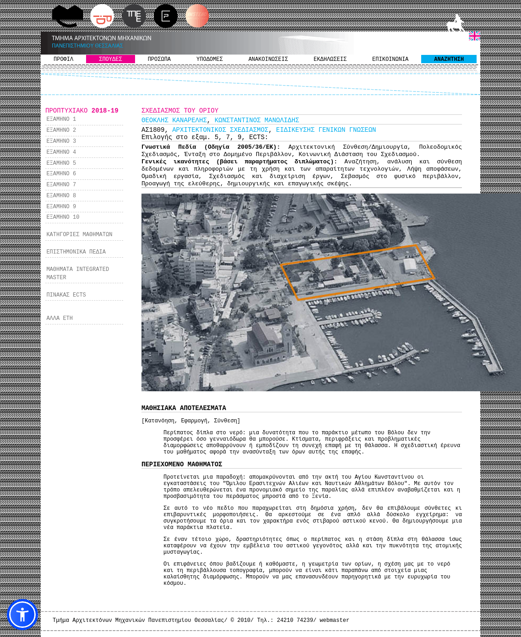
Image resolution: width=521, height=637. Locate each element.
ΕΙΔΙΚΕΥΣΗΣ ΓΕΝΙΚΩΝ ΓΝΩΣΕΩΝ (326, 130)
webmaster (334, 620)
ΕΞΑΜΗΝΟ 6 (61, 174)
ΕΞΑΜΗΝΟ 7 (61, 185)
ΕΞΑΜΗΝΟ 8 (61, 196)
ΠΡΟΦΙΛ (63, 59)
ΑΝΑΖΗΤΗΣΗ (449, 59)
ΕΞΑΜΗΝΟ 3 (61, 141)
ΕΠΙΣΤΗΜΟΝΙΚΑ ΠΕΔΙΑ (76, 252)
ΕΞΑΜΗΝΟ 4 (61, 152)
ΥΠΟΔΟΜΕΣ (209, 59)
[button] (22, 614)
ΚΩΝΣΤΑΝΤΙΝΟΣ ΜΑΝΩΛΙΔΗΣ (257, 120)
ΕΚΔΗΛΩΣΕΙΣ (330, 59)
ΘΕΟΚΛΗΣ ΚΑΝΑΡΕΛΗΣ (174, 120)
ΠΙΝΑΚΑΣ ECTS (66, 295)
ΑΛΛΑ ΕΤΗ (59, 318)
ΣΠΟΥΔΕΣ (110, 59)
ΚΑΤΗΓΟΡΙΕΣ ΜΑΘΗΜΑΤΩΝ (79, 235)
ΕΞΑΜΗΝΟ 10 (62, 217)
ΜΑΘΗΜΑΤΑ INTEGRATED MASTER (77, 273)
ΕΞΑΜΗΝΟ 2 (61, 130)
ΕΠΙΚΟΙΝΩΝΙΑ (390, 59)
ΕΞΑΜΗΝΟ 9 (61, 207)
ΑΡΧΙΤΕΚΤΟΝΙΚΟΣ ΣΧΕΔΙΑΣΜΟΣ (220, 130)
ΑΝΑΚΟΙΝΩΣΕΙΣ (268, 59)
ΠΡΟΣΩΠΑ (159, 59)
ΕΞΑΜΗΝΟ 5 (61, 163)
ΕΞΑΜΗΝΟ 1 (61, 119)
